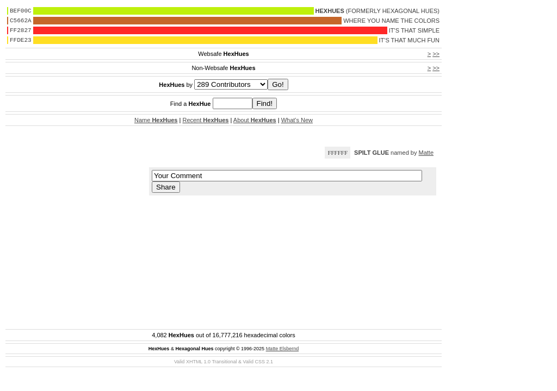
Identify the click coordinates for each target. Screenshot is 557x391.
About (254, 120)
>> (436, 54)
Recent (205, 120)
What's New (297, 120)
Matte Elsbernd (282, 348)
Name (155, 120)
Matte (426, 152)
